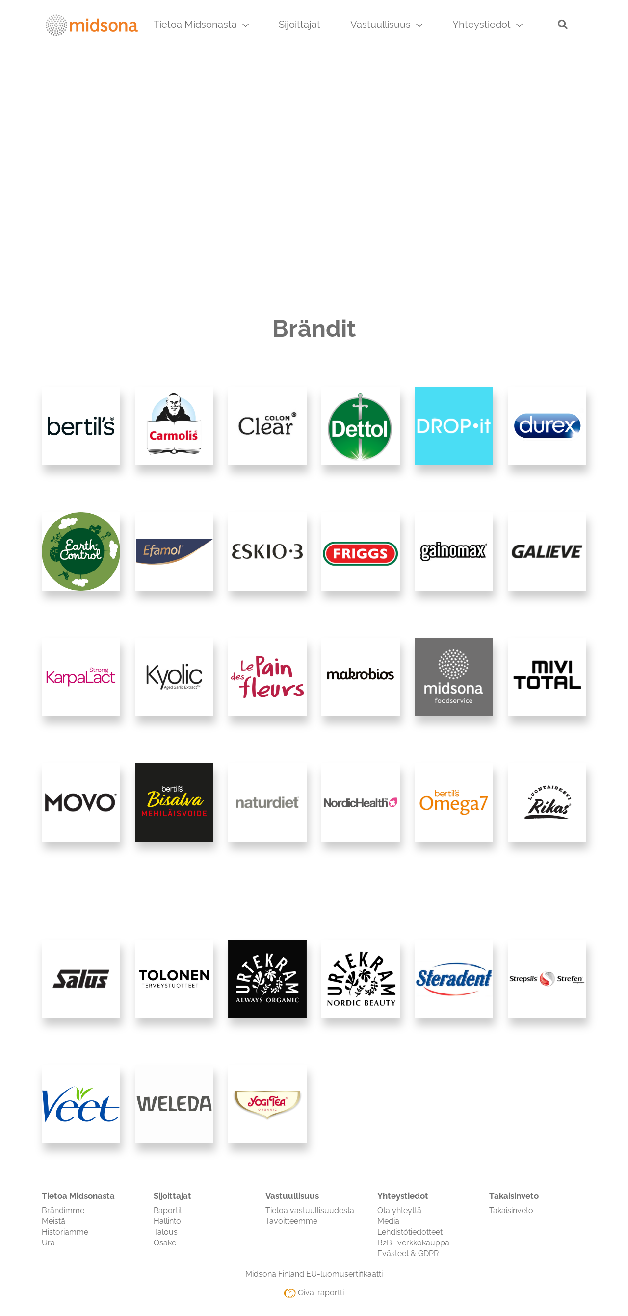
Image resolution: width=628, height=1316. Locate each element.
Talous (166, 1232)
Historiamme (65, 1232)
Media (388, 1221)
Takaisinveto (511, 1210)
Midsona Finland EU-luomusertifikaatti (314, 1274)
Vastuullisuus (386, 24)
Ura (48, 1242)
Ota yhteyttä (399, 1210)
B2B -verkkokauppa (413, 1242)
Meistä (53, 1221)
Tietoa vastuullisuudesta (309, 1210)
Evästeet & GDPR (408, 1253)
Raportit (168, 1210)
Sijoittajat (299, 24)
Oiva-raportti (314, 1292)
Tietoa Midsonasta (201, 24)
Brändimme (63, 1210)
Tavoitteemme (291, 1221)
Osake (165, 1242)
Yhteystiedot (487, 24)
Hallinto (167, 1221)
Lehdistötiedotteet (410, 1232)
